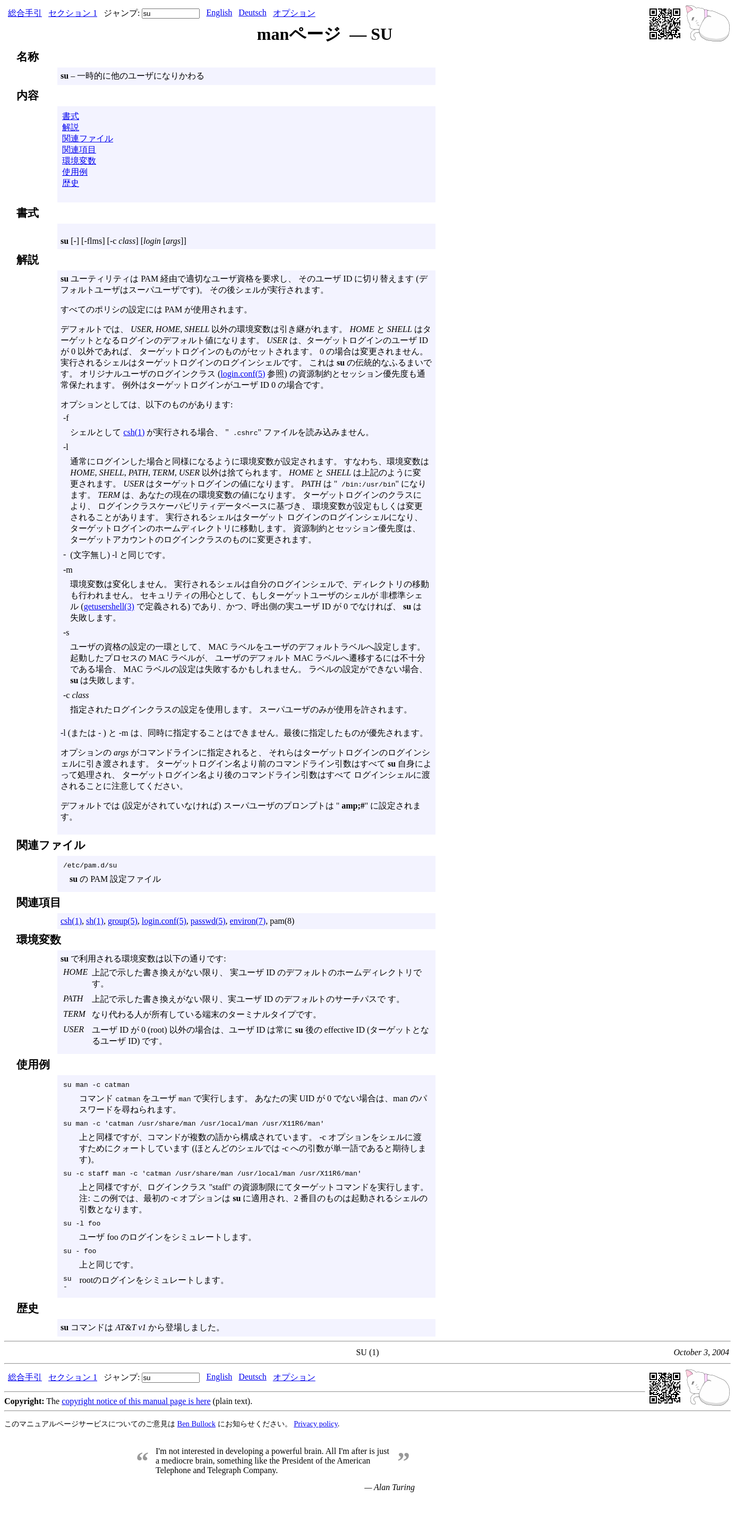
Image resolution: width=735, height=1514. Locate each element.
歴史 (70, 183)
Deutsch (252, 12)
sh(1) (95, 922)
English (219, 12)
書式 (70, 116)
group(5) (123, 922)
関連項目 (79, 149)
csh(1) (133, 432)
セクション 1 (72, 13)
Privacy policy (316, 1436)
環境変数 (79, 160)
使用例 (75, 171)
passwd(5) (208, 922)
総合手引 (25, 13)
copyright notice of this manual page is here (136, 1413)
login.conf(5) (242, 373)
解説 (70, 127)
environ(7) (248, 922)
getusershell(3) (109, 606)
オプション (294, 13)
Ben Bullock (196, 1436)
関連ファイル (87, 138)
